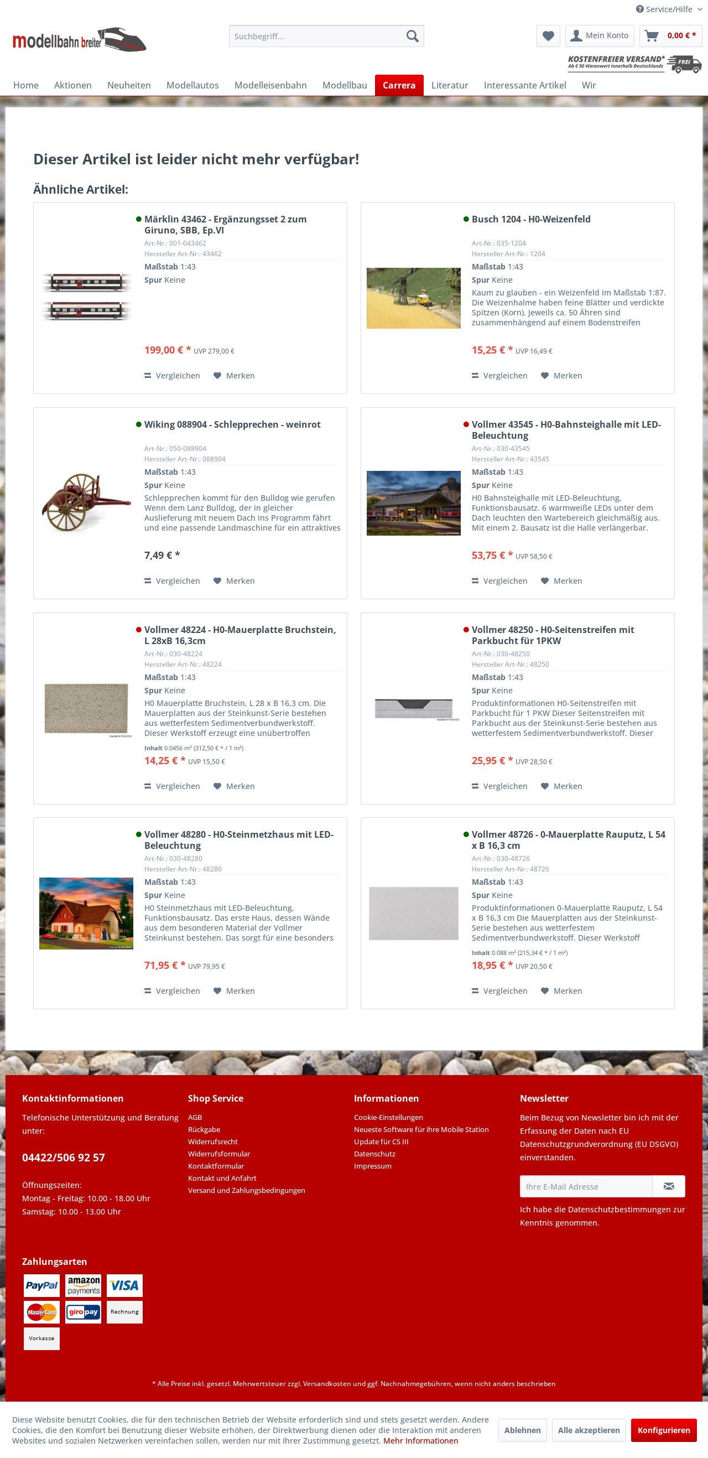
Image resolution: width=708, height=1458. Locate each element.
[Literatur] (450, 85)
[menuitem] (326, 36)
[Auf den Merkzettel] (234, 375)
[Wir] (589, 85)
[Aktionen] (73, 85)
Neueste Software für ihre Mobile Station (421, 1129)
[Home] (26, 85)
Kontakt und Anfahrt (222, 1178)
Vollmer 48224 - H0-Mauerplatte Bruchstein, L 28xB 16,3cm (240, 635)
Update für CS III (381, 1141)
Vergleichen (172, 375)
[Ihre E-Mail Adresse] (586, 1186)
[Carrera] (399, 85)
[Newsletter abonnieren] (668, 1186)
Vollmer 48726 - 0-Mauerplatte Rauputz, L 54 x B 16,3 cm (568, 840)
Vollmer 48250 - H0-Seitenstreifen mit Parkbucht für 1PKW (553, 635)
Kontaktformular (216, 1166)
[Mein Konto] (599, 36)
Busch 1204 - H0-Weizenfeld (531, 219)
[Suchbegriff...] (326, 36)
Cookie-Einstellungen (388, 1117)
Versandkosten (327, 1383)
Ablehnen (522, 1430)
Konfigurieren (664, 1430)
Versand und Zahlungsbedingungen (246, 1190)
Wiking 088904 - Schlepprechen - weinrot (232, 424)
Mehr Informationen (421, 1440)
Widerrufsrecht (213, 1141)
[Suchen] (412, 36)
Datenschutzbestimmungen (619, 1209)
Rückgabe (204, 1129)
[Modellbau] (345, 85)
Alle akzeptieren (589, 1430)
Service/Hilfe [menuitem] (665, 9)
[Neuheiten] (129, 85)
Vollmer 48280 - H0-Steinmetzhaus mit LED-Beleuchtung (239, 840)
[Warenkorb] (670, 36)
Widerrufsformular (219, 1154)
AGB (195, 1117)
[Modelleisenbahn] (271, 85)
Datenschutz (374, 1154)
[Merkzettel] (548, 36)
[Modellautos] (193, 85)
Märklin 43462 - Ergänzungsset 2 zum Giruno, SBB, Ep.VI (225, 225)
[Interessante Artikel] (525, 85)
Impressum (373, 1166)
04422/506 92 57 (63, 1157)
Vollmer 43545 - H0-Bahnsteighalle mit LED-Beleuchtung (566, 430)
